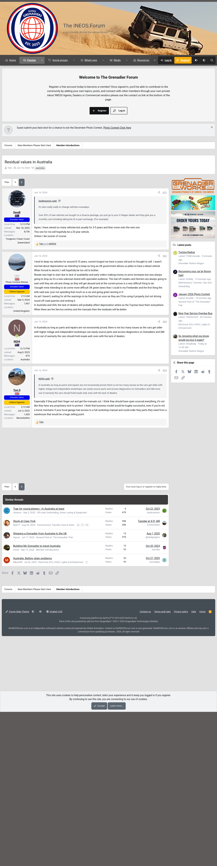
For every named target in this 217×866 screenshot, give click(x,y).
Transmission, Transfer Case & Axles (55, 679)
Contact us (145, 765)
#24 (165, 524)
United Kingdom (21, 465)
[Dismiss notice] (211, 181)
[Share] (159, 295)
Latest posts (184, 406)
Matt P (16, 679)
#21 (165, 295)
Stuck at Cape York (24, 675)
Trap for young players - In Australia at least (38, 662)
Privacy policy (181, 765)
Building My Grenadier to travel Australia (36, 700)
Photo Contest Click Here (117, 180)
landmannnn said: (48, 303)
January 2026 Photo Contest (194, 455)
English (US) (54, 765)
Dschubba (154, 716)
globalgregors (153, 691)
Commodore (153, 679)
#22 (165, 410)
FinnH (16, 704)
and (47, 346)
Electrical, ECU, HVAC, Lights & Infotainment (60, 716)
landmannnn (153, 666)
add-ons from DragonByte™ (99, 775)
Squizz (16, 691)
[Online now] (16, 490)
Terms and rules (162, 765)
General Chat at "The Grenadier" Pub (54, 691)
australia (40, 221)
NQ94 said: (44, 533)
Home (12, 60)
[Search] (212, 60)
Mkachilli (17, 716)
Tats (9, 221)
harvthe (156, 703)
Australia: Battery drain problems (32, 712)
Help (193, 765)
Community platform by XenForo (108, 772)
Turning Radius (186, 413)
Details (154, 775)
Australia (25, 513)
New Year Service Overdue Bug (195, 474)
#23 (165, 475)
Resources (143, 60)
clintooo (17, 666)
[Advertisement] (108, 92)
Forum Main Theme (17, 765)
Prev (7, 285)
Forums (31, 60)
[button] (204, 60)
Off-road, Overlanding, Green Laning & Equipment (62, 666)
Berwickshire (23, 572)
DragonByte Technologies (137, 775)
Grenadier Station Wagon (191, 424)
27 (82, 679)
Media (117, 60)
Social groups (60, 60)
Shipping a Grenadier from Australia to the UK (40, 687)
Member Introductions (47, 704)
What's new (90, 60)
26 (78, 679)
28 (87, 679)
